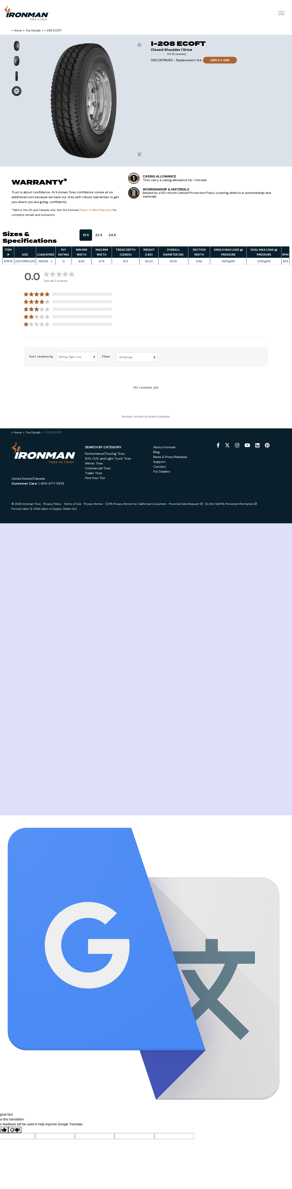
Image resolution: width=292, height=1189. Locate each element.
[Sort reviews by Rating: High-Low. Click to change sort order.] (77, 356)
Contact (159, 466)
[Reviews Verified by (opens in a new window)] (146, 416)
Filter (106, 357)
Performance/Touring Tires (105, 454)
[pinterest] (267, 445)
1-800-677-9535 (51, 483)
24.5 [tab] (112, 235)
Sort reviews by (41, 357)
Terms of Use (72, 504)
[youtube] (247, 445)
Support (159, 462)
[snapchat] (257, 445)
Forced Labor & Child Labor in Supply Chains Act (44, 509)
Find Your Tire (95, 478)
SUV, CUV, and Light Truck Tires (108, 458)
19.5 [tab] (86, 235)
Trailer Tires (93, 473)
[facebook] (218, 445)
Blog (156, 452)
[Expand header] (281, 13)
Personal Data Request (186, 504)
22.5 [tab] (98, 235)
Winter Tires (94, 463)
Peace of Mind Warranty (96, 210)
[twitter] (227, 445)
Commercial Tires (98, 468)
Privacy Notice (93, 504)
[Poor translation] (14, 1130)
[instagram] (237, 445)
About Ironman (164, 447)
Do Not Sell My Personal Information (231, 504)
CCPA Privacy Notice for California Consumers (135, 504)
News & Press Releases (170, 457)
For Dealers (161, 471)
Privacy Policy (52, 504)
